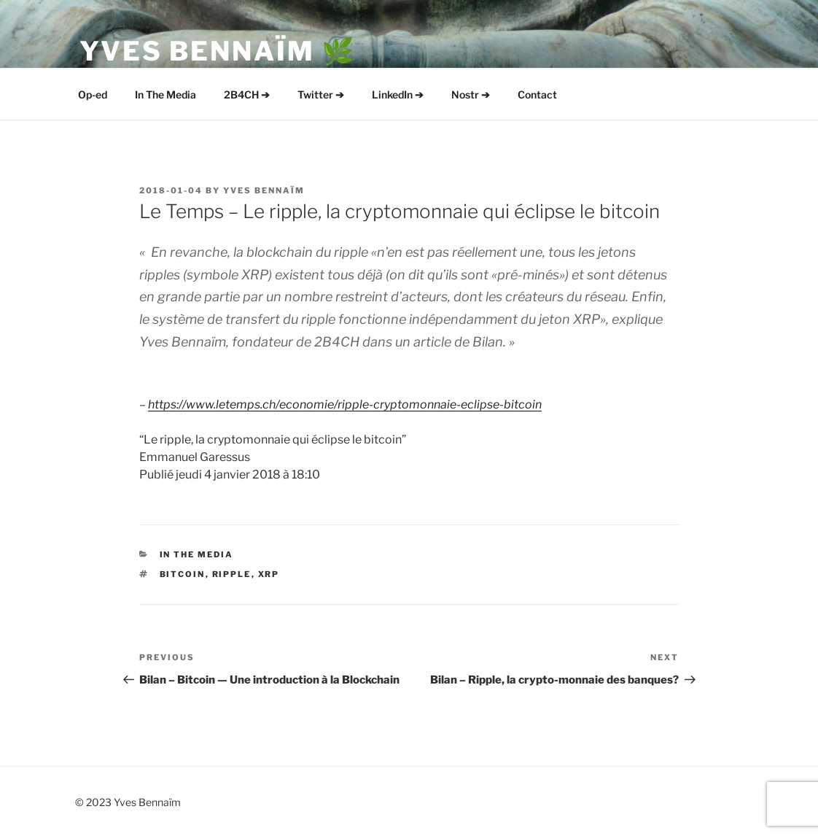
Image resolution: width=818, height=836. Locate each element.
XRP (269, 574)
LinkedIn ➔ (398, 94)
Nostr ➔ (470, 94)
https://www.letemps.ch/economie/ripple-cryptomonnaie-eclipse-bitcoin (345, 404)
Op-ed (92, 94)
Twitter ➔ (320, 94)
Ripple (232, 574)
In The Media (165, 94)
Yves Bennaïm (264, 190)
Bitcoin (183, 574)
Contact (537, 94)
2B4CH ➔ (247, 94)
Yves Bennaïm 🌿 (218, 51)
